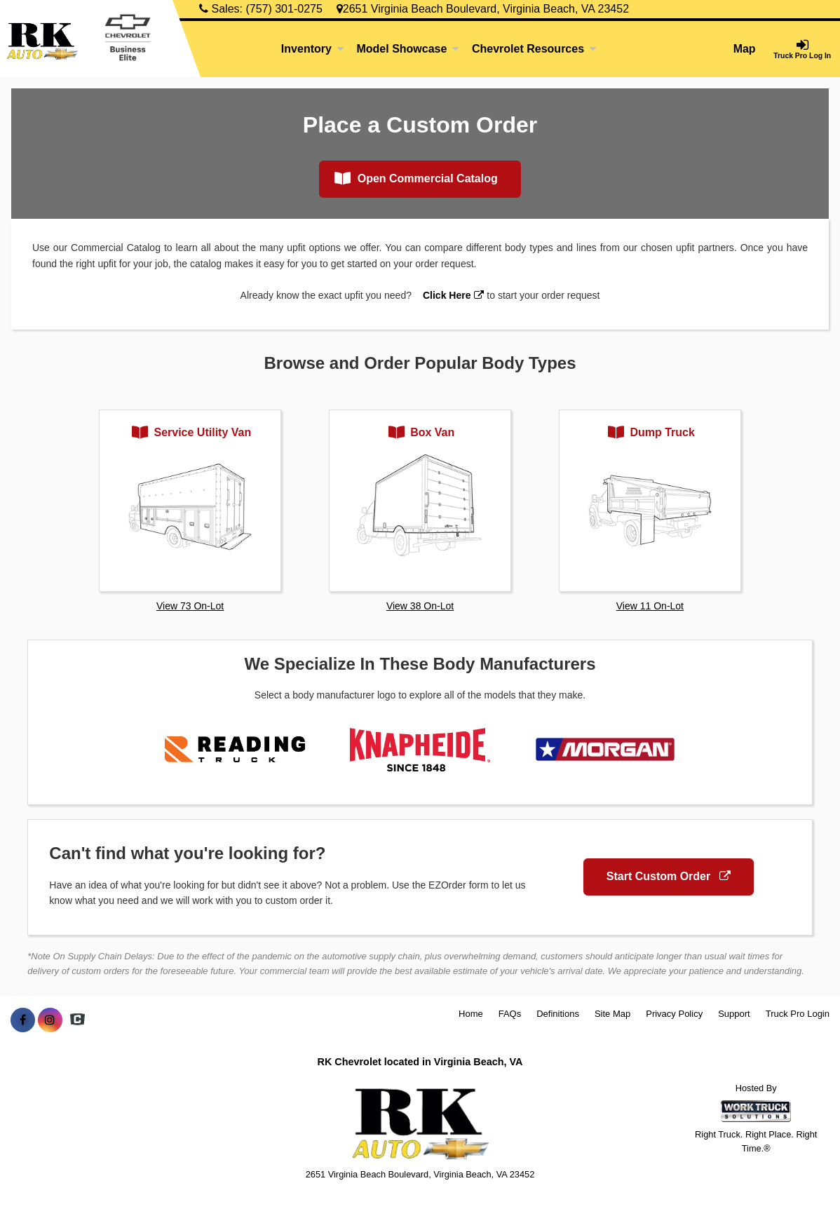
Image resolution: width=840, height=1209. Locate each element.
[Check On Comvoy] (77, 1020)
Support (734, 1013)
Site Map (612, 1013)
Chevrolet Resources (534, 49)
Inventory (312, 49)
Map (744, 49)
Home (471, 1013)
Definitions (557, 1013)
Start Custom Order (669, 876)
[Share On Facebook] (23, 1020)
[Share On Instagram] (50, 1020)
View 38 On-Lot (420, 606)
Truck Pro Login (797, 1013)
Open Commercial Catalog (416, 178)
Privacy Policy (674, 1013)
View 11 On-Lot (650, 606)
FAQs (510, 1013)
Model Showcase (407, 49)
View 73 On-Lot (190, 606)
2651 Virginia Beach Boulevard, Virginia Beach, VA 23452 (483, 9)
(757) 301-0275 (283, 9)
